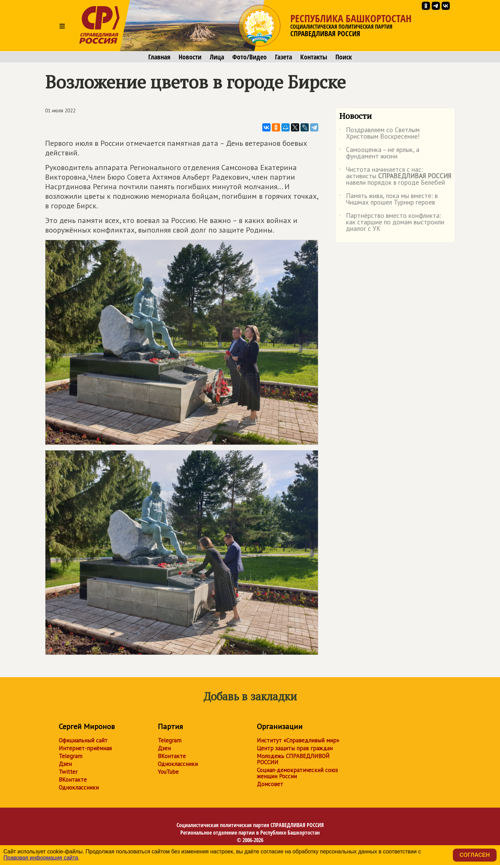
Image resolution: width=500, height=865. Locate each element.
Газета (283, 57)
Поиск (343, 57)
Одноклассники (79, 787)
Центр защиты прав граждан (295, 748)
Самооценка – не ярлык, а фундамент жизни (379, 153)
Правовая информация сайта (40, 858)
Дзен (65, 764)
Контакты (313, 57)
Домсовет (270, 784)
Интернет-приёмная (85, 748)
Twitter (68, 772)
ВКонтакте (73, 780)
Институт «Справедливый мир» (298, 740)
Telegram (70, 756)
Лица (217, 57)
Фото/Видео (249, 57)
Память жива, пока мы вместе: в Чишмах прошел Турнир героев (388, 199)
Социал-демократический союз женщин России (297, 773)
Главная (159, 57)
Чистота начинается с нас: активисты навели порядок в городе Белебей (395, 176)
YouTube (168, 772)
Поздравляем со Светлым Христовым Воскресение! (379, 133)
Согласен (475, 855)
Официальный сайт (83, 740)
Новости (190, 57)
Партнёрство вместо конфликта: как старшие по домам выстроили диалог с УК (391, 222)
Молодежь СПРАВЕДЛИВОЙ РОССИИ (293, 759)
